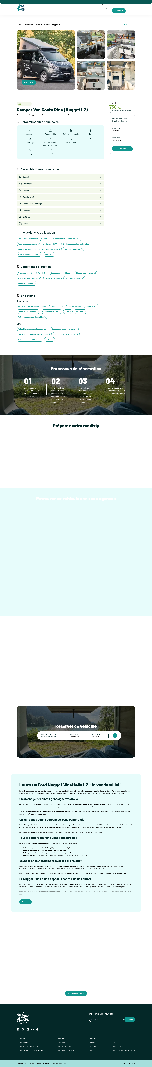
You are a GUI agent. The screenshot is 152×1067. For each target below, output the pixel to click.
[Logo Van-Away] (21, 7)
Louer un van (21, 1038)
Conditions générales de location (123, 1050)
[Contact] (107, 10)
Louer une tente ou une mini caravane (30, 1050)
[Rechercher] (122, 148)
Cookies (32, 1063)
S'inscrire (129, 1019)
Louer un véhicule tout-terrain (27, 1046)
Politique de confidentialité (59, 1063)
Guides (90, 1050)
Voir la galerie (29, 82)
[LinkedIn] (27, 1029)
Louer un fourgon (23, 1042)
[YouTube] (32, 1029)
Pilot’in (133, 1063)
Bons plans (92, 1042)
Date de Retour (116, 137)
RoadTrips (61, 1042)
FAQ (113, 1042)
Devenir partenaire (64, 1046)
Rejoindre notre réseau (66, 1050)
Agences (61, 1038)
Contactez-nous (117, 1046)
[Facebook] (23, 1029)
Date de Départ (116, 128)
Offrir (114, 1038)
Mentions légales (42, 1063)
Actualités (92, 1038)
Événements (93, 1046)
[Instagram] (18, 1029)
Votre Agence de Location (120, 118)
